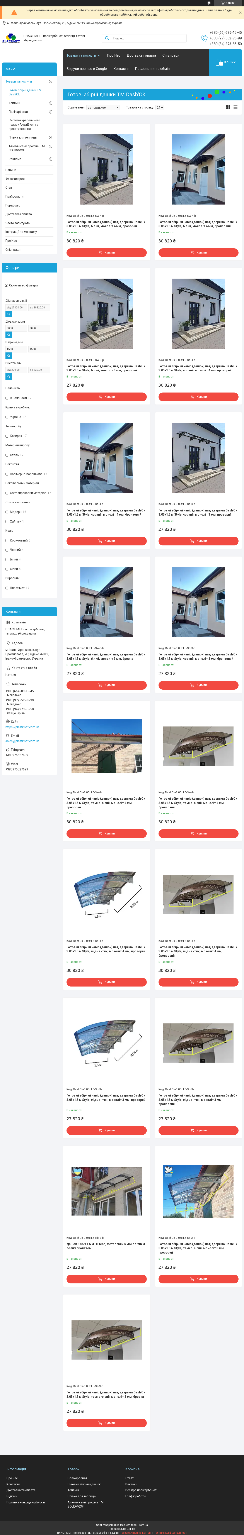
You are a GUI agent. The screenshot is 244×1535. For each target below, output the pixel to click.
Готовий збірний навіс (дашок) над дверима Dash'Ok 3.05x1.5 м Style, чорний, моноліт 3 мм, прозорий (198, 512)
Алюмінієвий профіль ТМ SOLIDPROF (27, 148)
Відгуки (12, 1496)
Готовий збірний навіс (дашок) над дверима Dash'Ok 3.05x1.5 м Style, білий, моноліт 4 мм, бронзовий (198, 224)
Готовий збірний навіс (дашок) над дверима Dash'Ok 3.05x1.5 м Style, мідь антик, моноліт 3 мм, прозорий (106, 1098)
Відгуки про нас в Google (87, 69)
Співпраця (170, 55)
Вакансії (131, 1484)
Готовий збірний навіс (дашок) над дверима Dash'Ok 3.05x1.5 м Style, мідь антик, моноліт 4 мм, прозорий (106, 949)
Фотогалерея (15, 179)
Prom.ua (143, 1525)
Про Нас (113, 55)
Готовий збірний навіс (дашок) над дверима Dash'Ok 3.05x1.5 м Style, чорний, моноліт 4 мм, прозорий (198, 368)
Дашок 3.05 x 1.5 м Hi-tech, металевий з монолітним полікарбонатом (106, 1246)
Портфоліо (12, 205)
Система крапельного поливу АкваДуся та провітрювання (24, 124)
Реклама (15, 159)
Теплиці (14, 103)
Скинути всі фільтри (23, 285)
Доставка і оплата (141, 55)
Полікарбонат (18, 111)
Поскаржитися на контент (136, 1532)
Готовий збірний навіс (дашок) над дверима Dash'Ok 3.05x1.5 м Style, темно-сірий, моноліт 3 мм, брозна (106, 1394)
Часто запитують (17, 223)
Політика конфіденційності (26, 1502)
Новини (10, 170)
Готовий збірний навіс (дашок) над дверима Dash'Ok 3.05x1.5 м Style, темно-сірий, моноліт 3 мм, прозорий (198, 1248)
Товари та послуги (81, 55)
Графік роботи (135, 1496)
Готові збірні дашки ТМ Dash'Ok (25, 92)
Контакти (120, 69)
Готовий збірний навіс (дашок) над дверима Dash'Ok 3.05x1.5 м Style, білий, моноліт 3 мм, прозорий (106, 368)
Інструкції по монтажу (21, 232)
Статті (9, 187)
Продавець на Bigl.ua (122, 1528)
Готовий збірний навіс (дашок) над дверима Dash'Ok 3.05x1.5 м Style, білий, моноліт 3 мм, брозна (106, 656)
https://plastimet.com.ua (22, 727)
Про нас (12, 1478)
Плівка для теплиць (23, 137)
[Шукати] (107, 38)
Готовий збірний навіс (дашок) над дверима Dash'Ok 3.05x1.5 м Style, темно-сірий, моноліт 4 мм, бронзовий (198, 803)
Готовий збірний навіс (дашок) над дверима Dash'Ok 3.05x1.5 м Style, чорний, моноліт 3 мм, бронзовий (198, 656)
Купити (110, 252)
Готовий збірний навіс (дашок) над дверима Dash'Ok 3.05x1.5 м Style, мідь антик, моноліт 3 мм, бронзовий (198, 1100)
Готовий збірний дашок (84, 1484)
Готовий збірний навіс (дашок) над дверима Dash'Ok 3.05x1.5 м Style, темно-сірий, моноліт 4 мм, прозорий (106, 803)
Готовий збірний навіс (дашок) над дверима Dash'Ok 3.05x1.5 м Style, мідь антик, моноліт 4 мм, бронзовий (198, 951)
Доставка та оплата (21, 1490)
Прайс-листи (14, 196)
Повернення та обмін (152, 69)
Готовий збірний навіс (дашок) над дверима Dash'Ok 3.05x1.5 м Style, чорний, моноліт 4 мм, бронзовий (106, 512)
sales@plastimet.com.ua (22, 741)
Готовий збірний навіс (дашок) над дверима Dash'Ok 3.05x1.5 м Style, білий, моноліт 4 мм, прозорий (106, 224)
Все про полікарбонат (141, 1490)
